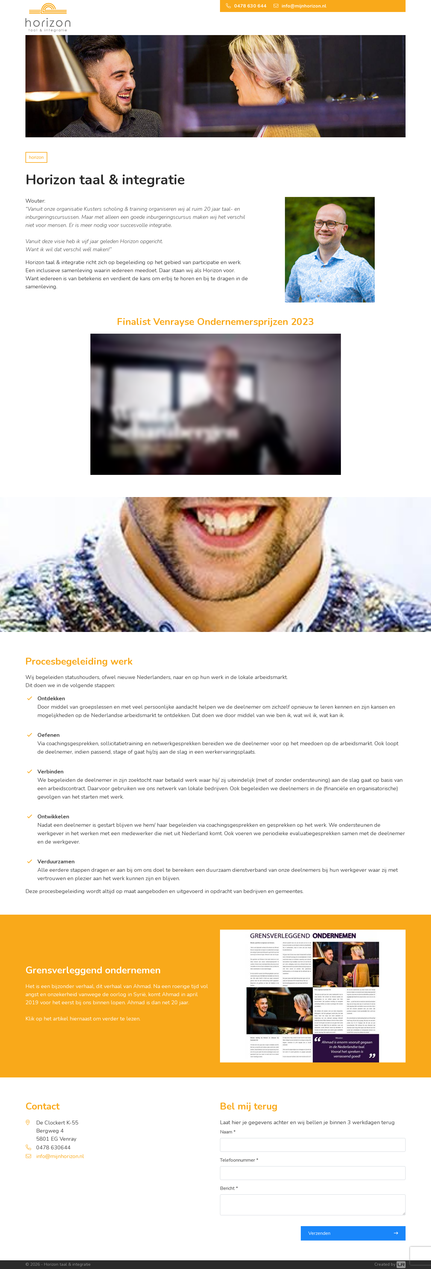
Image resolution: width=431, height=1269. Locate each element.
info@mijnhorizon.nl (60, 1156)
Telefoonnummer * (239, 1160)
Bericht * (229, 1188)
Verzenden (319, 1233)
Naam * (228, 1132)
